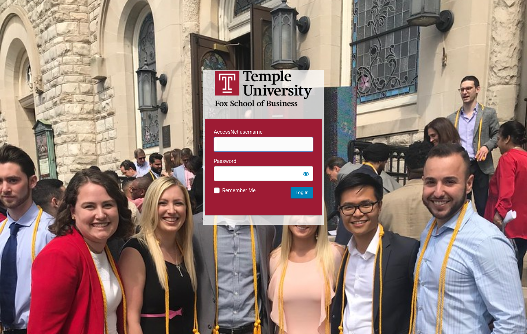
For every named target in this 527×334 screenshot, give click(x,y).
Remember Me (238, 190)
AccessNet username (238, 132)
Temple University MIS (263, 88)
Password (225, 161)
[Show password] (306, 173)
